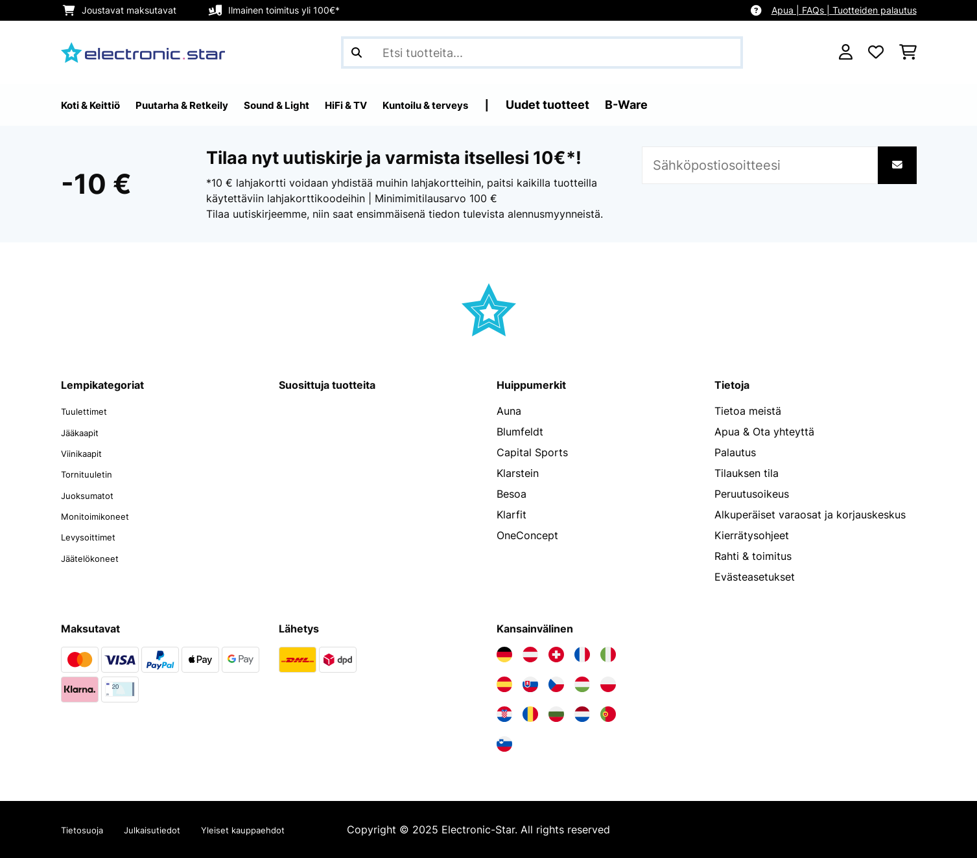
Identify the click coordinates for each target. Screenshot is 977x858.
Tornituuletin (91, 473)
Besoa (511, 493)
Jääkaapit (85, 431)
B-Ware (697, 104)
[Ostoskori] (908, 52)
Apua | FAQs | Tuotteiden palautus (844, 10)
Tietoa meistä (747, 410)
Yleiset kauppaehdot (273, 829)
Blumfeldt (520, 431)
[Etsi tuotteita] (542, 52)
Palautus (735, 452)
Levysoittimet (94, 535)
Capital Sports (532, 452)
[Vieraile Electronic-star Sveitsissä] (556, 654)
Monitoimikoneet (102, 514)
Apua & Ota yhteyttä (764, 431)
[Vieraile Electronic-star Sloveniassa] (504, 744)
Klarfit (511, 514)
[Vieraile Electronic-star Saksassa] (504, 654)
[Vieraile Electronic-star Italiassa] (608, 654)
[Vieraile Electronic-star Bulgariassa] (556, 714)
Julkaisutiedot (167, 829)
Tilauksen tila (746, 473)
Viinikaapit (86, 452)
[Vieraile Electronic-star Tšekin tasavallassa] (556, 684)
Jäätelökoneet (96, 556)
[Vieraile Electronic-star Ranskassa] (582, 654)
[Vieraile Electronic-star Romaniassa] (530, 714)
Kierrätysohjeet (751, 535)
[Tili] (846, 52)
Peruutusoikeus (751, 493)
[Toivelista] (876, 52)
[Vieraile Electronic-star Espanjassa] (504, 684)
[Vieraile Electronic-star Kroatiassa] (504, 714)
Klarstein (518, 473)
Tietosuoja (86, 829)
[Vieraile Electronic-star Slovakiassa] (530, 684)
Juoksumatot (93, 493)
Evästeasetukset (754, 576)
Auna (509, 410)
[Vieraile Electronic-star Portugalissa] (608, 714)
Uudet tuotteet (618, 104)
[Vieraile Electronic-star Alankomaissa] (582, 714)
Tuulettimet (88, 410)
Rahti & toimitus (753, 556)
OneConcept (527, 535)
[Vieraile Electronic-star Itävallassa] (530, 654)
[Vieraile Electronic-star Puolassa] (608, 684)
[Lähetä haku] (356, 52)
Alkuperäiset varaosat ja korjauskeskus (810, 514)
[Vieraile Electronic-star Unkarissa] (582, 684)
